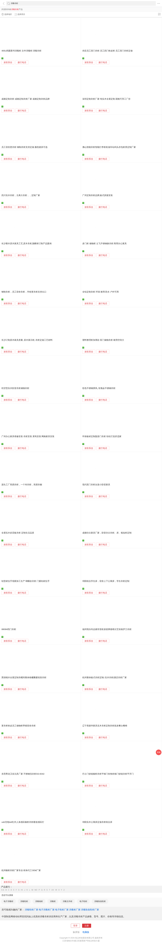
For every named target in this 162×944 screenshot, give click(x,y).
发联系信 (8, 62)
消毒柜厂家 (74, 909)
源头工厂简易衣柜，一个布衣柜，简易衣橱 (21, 484)
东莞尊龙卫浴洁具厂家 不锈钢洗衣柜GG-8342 (22, 774)
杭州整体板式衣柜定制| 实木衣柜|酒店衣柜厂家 (104, 677)
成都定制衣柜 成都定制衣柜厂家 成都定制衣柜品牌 (25, 99)
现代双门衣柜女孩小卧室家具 (96, 484)
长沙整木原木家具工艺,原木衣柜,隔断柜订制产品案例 (26, 243)
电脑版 (85, 932)
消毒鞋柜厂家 (31, 909)
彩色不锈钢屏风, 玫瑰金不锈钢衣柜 (98, 388)
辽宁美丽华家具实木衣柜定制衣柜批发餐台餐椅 (104, 725)
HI (22, 890)
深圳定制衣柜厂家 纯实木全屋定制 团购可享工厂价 (106, 99)
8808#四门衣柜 (8, 629)
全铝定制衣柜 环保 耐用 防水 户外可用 (100, 292)
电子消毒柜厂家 (47, 909)
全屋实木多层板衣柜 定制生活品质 (17, 533)
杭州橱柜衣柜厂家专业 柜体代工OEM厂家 (21, 870)
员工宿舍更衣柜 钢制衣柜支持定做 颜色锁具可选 (24, 147)
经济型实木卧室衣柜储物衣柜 (15, 388)
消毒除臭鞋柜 (100, 901)
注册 (86, 925)
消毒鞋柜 (24, 901)
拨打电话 (22, 62)
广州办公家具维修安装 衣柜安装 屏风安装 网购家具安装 (27, 436)
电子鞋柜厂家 (62, 909)
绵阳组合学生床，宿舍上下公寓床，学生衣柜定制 (105, 581)
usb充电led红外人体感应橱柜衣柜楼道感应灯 (22, 822)
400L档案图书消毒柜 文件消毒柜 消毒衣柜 (21, 51)
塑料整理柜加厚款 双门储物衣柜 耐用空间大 (103, 340)
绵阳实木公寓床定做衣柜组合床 (97, 822)
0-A (2, 890)
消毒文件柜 (67, 901)
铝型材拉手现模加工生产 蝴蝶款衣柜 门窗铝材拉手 (25, 581)
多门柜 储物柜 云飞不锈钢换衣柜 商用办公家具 (104, 243)
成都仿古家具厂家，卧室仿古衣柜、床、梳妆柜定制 (107, 533)
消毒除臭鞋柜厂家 (90, 909)
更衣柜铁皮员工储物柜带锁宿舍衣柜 (18, 725)
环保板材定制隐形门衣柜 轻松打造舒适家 (101, 436)
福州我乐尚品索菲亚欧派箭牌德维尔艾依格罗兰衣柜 (107, 629)
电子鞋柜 (83, 901)
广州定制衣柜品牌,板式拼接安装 (97, 195)
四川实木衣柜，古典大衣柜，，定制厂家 (20, 195)
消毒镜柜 (39, 901)
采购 (158, 752)
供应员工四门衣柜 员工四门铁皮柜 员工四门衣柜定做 (107, 51)
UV (52, 890)
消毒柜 (53, 901)
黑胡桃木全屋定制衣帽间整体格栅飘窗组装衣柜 (23, 677)
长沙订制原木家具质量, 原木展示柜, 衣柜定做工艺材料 (27, 340)
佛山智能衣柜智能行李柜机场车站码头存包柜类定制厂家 (109, 147)
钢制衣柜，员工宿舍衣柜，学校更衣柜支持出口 (23, 292)
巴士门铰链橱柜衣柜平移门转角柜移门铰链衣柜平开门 (108, 774)
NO (36, 890)
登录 (75, 925)
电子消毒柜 (8, 901)
